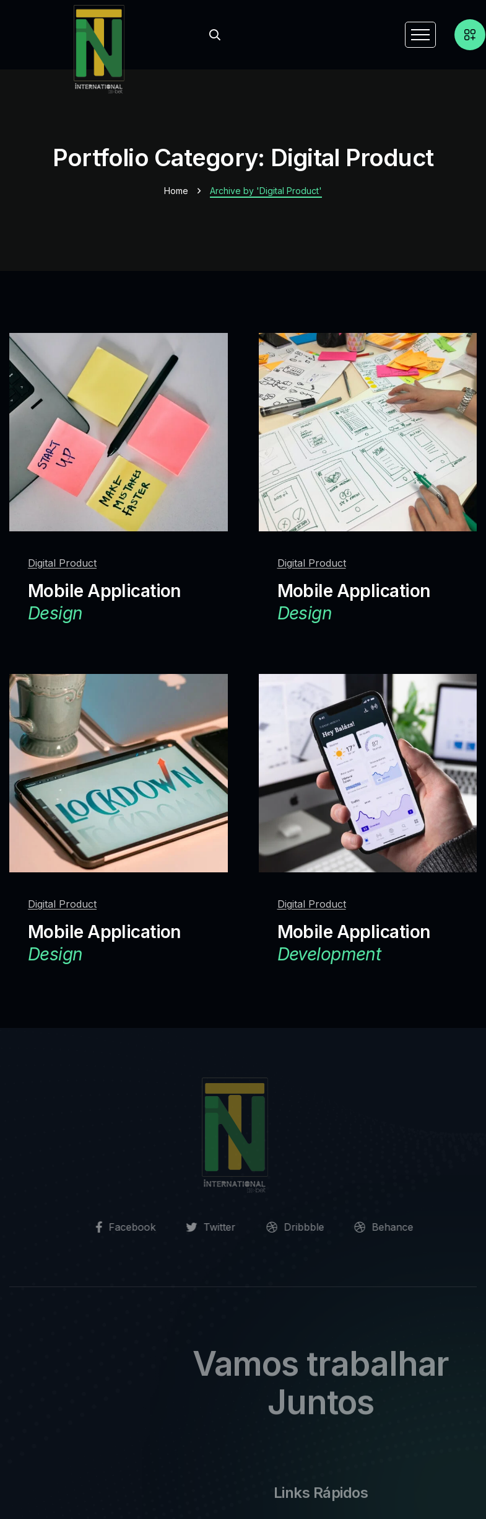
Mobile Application (104, 602)
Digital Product (62, 563)
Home (176, 190)
